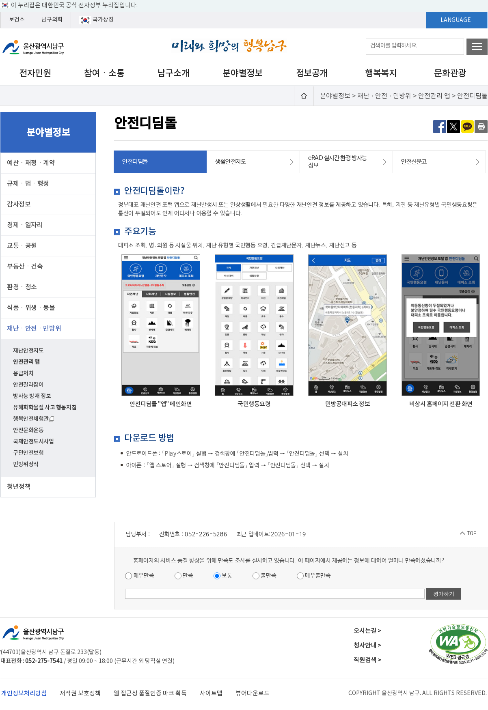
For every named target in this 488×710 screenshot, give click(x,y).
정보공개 (312, 73)
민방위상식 (26, 464)
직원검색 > (367, 660)
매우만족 (139, 575)
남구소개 (173, 73)
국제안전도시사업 (33, 441)
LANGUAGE (455, 20)
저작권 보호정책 (80, 693)
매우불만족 (314, 575)
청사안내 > (367, 645)
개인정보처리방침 (24, 693)
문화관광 (450, 73)
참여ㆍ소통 (104, 73)
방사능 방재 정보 (32, 396)
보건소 (17, 20)
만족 (184, 575)
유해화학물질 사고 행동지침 (44, 407)
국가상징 (96, 20)
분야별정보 (242, 73)
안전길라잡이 (28, 384)
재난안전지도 (28, 350)
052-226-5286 (206, 534)
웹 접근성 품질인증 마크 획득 (150, 693)
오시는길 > (367, 631)
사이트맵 (211, 693)
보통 (223, 575)
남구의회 (52, 20)
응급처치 (23, 373)
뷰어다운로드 (252, 693)
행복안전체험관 (33, 418)
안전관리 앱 (26, 362)
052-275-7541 (44, 661)
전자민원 (35, 73)
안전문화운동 (28, 430)
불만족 (264, 575)
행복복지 (381, 73)
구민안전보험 (28, 453)
